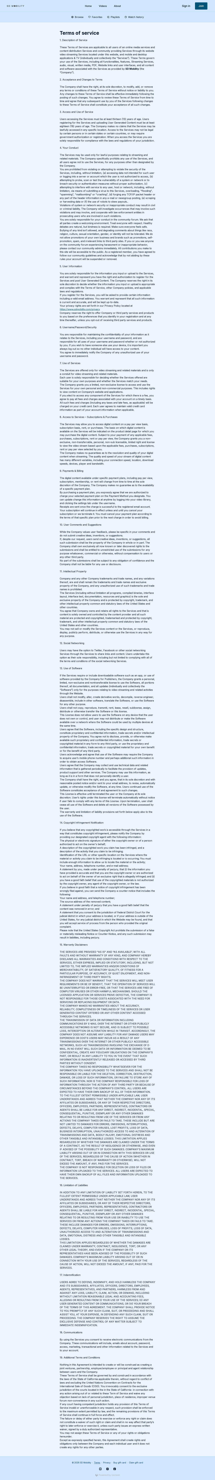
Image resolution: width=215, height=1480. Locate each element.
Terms (97, 1462)
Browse (77, 17)
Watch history (134, 17)
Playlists (113, 17)
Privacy (106, 1462)
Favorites (95, 17)
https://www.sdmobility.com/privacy (80, 309)
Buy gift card (119, 1462)
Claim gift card (136, 1462)
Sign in (186, 5)
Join (201, 5)
